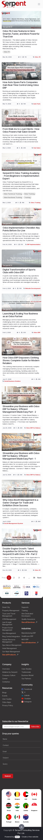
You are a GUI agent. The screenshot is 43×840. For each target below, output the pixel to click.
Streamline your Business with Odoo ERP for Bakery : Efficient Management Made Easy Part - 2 (21, 409)
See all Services (28, 622)
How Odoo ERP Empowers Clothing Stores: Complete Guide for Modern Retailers (21, 360)
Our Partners (26, 679)
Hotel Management (9, 648)
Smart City (6, 607)
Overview (6, 669)
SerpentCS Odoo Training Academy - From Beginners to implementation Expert (21, 176)
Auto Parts (36, 104)
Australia (26, 822)
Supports (25, 607)
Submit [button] (8, 776)
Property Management (10, 610)
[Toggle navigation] (39, 4)
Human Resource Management (8, 641)
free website (33, 837)
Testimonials (26, 672)
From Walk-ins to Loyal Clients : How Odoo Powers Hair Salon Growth (21, 130)
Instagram (28, 702)
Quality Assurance (28, 619)
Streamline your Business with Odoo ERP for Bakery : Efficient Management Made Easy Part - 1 (21, 456)
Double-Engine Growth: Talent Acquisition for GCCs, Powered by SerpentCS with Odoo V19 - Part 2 (20, 551)
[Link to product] (7, 587)
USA (8, 799)
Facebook (28, 689)
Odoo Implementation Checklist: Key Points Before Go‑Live (21, 229)
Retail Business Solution (12, 381)
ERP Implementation (33, 244)
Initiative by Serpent (9, 672)
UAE (26, 799)
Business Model (27, 675)
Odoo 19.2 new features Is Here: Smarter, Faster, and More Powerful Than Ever (21, 34)
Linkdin (27, 695)
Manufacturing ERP (29, 633)
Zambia (26, 810)
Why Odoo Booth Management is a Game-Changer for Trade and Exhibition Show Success (20, 503)
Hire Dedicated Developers (27, 615)
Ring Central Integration (11, 636)
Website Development (32, 288)
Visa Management (9, 633)
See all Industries (29, 643)
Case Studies (27, 669)
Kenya (9, 810)
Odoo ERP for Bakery (33, 428)
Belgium (17, 799)
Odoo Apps (6, 702)
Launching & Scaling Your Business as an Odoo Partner (20, 315)
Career (5, 679)
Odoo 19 (37, 57)
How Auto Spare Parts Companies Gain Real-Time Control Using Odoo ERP (21, 85)
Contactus (6, 682)
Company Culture (8, 675)
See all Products (9, 655)
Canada (34, 799)
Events (4, 696)
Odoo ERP (37, 332)
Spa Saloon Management (11, 645)
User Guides (7, 699)
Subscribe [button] (35, 726)
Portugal (8, 822)
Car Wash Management (11, 652)
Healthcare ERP (27, 636)
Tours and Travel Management (8, 615)
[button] (21, 827)
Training (25, 610)
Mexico (17, 822)
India (17, 810)
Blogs (4, 692)
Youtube (27, 698)
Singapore (34, 810)
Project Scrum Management (7, 629)
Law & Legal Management (7, 623)
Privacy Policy (7, 705)
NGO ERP (25, 639)
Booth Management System (13, 523)
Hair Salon (36, 148)
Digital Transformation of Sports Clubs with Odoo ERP (19, 271)
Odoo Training (35, 202)
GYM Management (9, 619)
